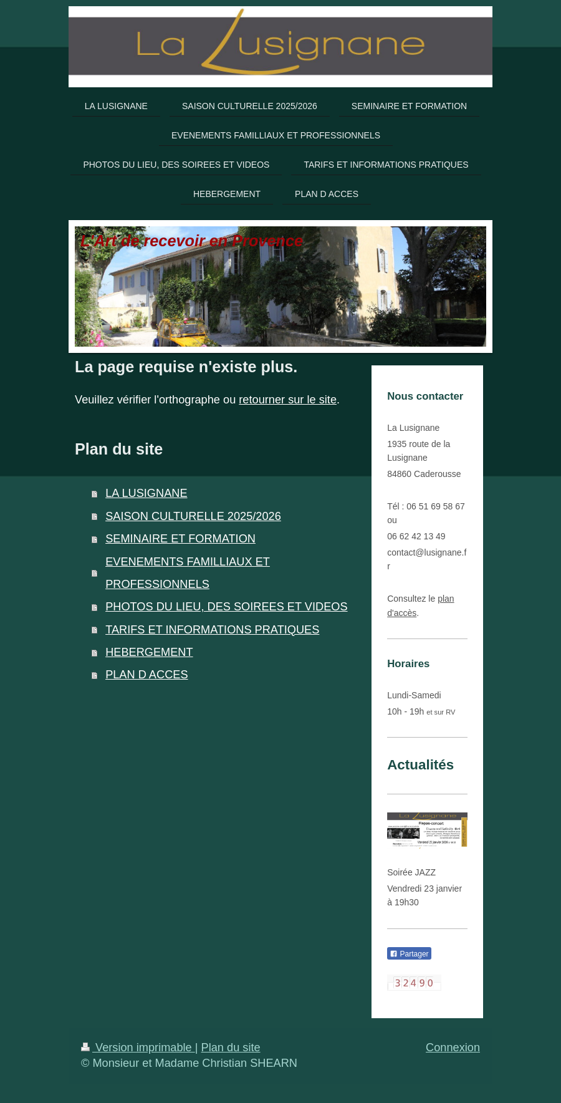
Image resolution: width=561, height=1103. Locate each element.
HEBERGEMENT (149, 652)
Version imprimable (138, 1047)
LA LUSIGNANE (146, 493)
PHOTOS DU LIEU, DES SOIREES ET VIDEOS (226, 606)
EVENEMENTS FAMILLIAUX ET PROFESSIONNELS (187, 573)
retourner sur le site (288, 399)
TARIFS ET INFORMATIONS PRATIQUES (212, 630)
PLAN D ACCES (146, 674)
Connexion (453, 1047)
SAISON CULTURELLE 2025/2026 (193, 516)
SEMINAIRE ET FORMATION (180, 538)
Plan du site (231, 1047)
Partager (409, 954)
